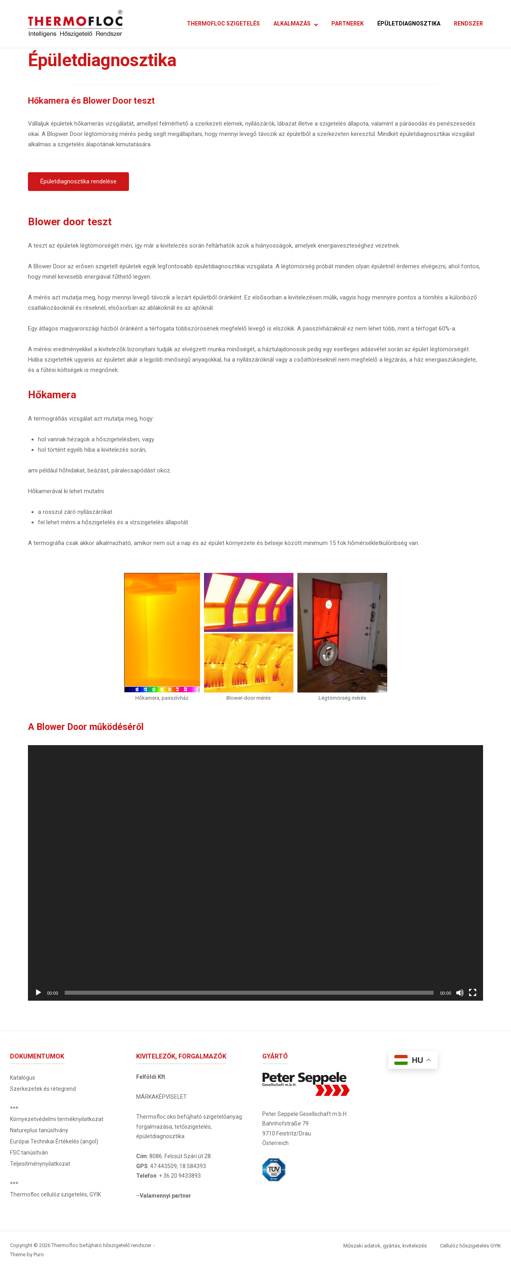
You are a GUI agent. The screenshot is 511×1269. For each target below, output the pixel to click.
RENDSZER (468, 23)
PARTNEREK (347, 23)
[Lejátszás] (38, 993)
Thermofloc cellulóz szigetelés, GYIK (55, 1194)
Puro (39, 1254)
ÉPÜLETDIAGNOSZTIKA (408, 23)
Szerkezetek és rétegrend (43, 1089)
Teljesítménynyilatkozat (40, 1164)
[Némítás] (460, 993)
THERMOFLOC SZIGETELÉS (223, 23)
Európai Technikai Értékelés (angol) (54, 1141)
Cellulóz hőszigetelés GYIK (470, 1246)
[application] (255, 873)
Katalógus (22, 1077)
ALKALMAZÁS (292, 23)
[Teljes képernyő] (473, 993)
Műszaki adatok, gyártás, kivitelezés (385, 1246)
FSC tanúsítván (29, 1152)
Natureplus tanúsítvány (39, 1130)
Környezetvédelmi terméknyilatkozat (56, 1119)
